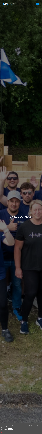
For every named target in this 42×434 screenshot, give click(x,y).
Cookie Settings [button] (4, 429)
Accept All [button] (10, 429)
